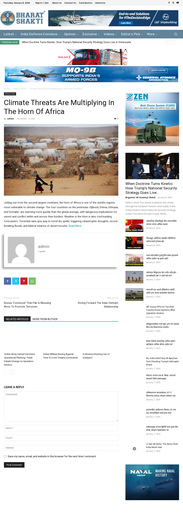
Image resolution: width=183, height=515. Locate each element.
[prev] (168, 42)
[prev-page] (6, 372)
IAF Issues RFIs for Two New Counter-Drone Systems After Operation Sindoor (160, 310)
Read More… (76, 225)
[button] (175, 34)
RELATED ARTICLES (17, 319)
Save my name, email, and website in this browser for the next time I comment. (52, 456)
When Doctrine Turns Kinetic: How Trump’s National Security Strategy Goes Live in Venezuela (76, 42)
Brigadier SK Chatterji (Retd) (140, 197)
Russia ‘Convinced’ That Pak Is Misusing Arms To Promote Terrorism (27, 304)
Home (7, 88)
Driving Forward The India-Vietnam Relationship (98, 304)
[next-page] (12, 372)
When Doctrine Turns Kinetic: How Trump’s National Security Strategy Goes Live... (151, 188)
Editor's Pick (20, 88)
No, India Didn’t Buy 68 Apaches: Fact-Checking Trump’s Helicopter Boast (162, 361)
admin (10, 118)
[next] (173, 42)
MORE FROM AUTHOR (45, 319)
